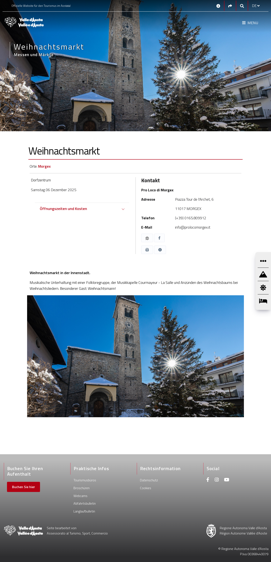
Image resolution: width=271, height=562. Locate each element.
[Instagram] (217, 480)
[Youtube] (226, 480)
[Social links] (230, 6)
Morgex (44, 166)
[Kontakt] (218, 6)
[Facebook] (207, 480)
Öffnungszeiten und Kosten (63, 208)
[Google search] (242, 6)
